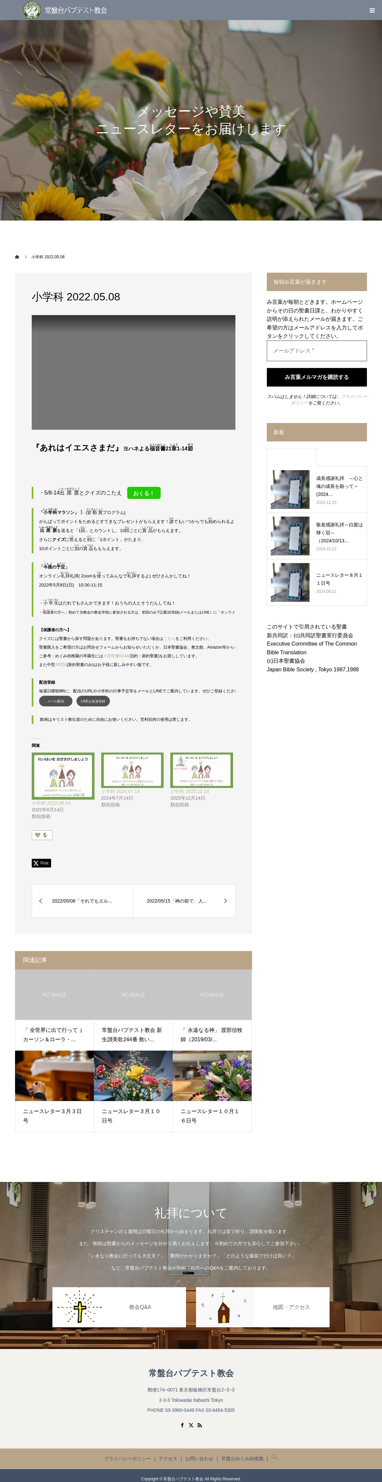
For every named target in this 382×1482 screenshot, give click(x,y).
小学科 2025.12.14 (189, 784)
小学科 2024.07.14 (120, 784)
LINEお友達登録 (93, 694)
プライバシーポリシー (127, 1451)
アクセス (168, 1451)
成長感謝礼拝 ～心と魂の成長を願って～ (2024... (339, 486)
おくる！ (144, 493)
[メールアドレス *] (317, 351)
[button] (274, 1451)
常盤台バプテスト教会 (191, 1366)
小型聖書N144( (116, 649)
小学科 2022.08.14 (51, 796)
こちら (169, 632)
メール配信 (55, 694)
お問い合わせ (199, 1451)
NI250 (61, 658)
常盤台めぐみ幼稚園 (242, 1451)
